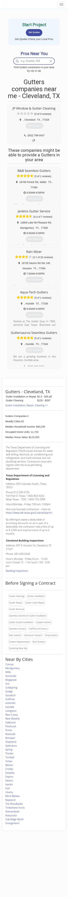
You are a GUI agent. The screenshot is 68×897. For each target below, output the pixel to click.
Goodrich (10, 695)
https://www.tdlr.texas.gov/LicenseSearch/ (29, 512)
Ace (7, 683)
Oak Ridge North (14, 819)
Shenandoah (12, 811)
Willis (8, 672)
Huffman (10, 699)
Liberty (9, 792)
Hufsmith (10, 703)
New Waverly (12, 718)
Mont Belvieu (12, 796)
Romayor (10, 738)
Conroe (9, 664)
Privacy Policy (49, 856)
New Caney (11, 714)
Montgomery (12, 668)
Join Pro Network (29, 853)
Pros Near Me (11, 860)
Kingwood (10, 679)
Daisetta (9, 772)
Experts (24, 856)
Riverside (10, 734)
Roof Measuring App (30, 860)
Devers (9, 780)
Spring (8, 749)
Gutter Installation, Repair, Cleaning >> (26, 405)
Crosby (9, 769)
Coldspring (11, 687)
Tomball (9, 757)
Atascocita (11, 815)
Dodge (9, 691)
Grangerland (12, 823)
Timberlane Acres (15, 807)
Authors (47, 860)
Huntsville (10, 676)
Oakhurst (10, 722)
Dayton (9, 776)
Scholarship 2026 (51, 853)
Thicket (9, 753)
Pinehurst (10, 726)
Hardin (9, 784)
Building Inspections (17, 570)
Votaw (8, 761)
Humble (9, 707)
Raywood (10, 800)
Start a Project (11, 864)
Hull (7, 788)
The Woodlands (14, 803)
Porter (8, 730)
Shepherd (10, 741)
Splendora (11, 745)
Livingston (10, 710)
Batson (9, 765)
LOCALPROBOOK (22, 4)
